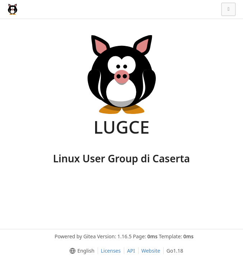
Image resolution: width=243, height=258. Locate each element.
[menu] (80, 251)
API (131, 250)
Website (150, 250)
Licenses (111, 250)
